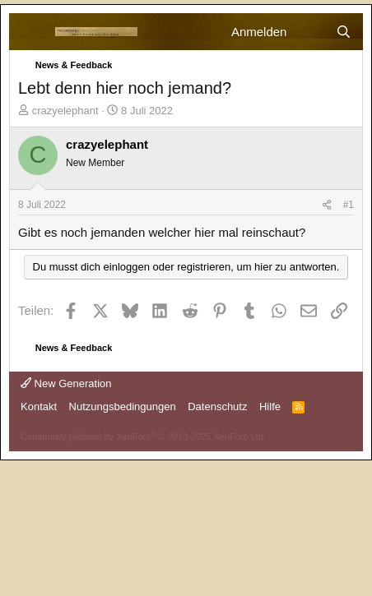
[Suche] (344, 31)
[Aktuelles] (311, 31)
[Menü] (31, 32)
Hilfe (270, 406)
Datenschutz (217, 406)
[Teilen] (326, 205)
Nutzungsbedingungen (122, 406)
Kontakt (39, 406)
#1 (348, 204)
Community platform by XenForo (143, 436)
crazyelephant (65, 110)
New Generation (66, 383)
